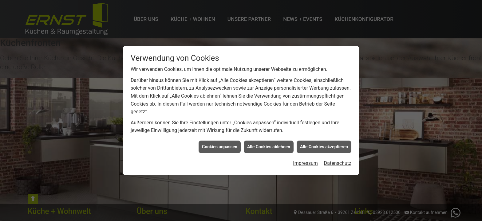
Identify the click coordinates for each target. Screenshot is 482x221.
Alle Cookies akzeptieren (324, 146)
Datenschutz (337, 163)
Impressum (305, 163)
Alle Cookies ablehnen (268, 146)
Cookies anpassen (219, 146)
